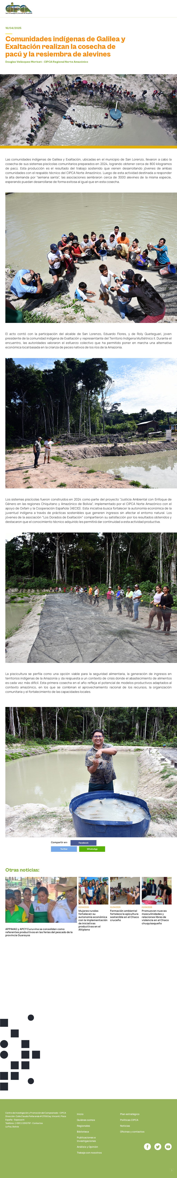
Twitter (64, 849)
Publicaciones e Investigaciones (86, 1139)
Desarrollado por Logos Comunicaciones (171, 1170)
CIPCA (19, 8)
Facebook (83, 842)
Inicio (80, 1114)
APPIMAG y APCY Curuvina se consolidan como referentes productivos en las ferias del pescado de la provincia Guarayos (39, 932)
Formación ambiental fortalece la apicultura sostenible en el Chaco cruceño (124, 915)
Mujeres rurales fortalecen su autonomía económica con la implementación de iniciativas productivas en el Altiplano (93, 920)
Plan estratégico (129, 1114)
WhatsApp (92, 849)
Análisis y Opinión (87, 1146)
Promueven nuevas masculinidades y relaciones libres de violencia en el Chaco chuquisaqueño (155, 917)
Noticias (125, 1125)
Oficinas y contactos (132, 1131)
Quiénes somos (86, 1120)
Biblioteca (83, 1131)
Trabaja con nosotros (89, 1152)
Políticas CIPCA (129, 1120)
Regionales (83, 1125)
